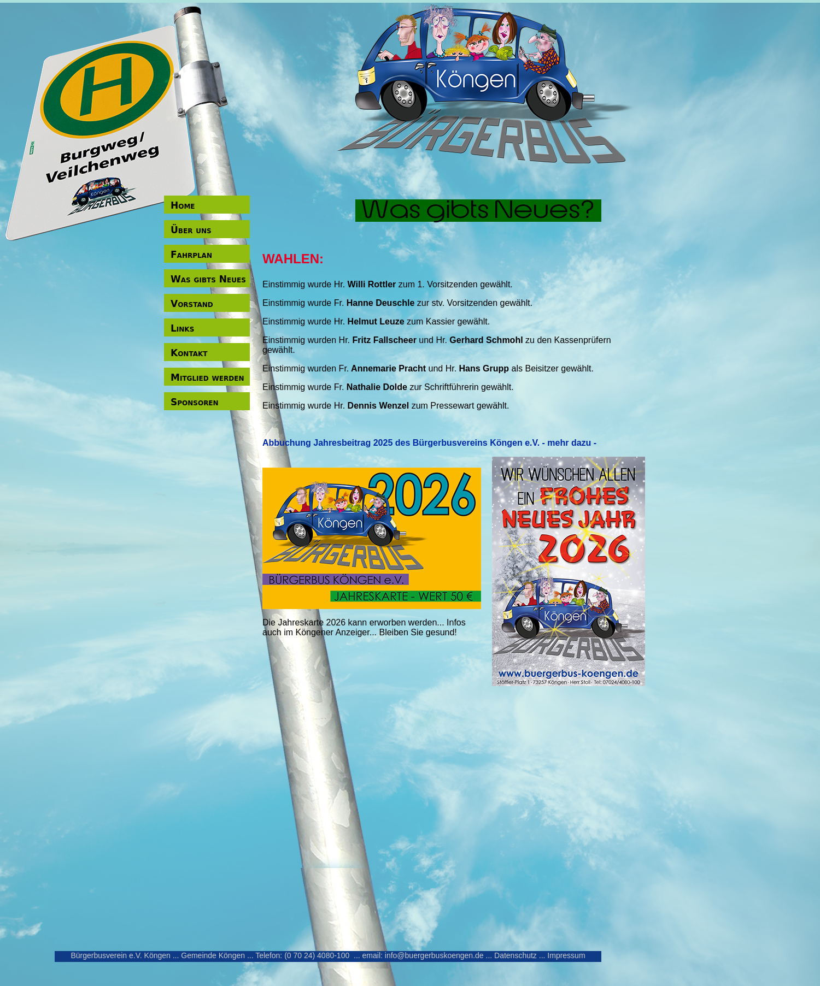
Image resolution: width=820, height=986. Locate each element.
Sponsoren (195, 402)
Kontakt (189, 352)
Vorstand (192, 303)
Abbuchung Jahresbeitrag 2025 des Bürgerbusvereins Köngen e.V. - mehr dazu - (429, 442)
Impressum (566, 955)
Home (183, 205)
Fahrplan (191, 254)
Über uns (191, 230)
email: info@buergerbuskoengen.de (423, 955)
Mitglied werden (207, 377)
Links (182, 328)
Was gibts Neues (208, 279)
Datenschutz (515, 955)
